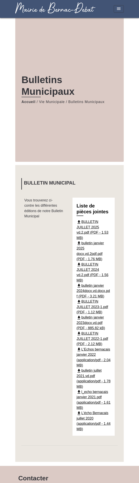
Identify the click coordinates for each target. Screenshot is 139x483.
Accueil (28, 102)
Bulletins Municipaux (86, 102)
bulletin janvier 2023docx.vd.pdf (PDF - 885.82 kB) (91, 322)
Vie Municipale (52, 102)
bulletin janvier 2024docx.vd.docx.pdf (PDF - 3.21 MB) (93, 291)
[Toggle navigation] (119, 9)
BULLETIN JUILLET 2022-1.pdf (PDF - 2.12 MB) (92, 338)
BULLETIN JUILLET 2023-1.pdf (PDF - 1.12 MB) (92, 306)
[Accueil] (40, 9)
